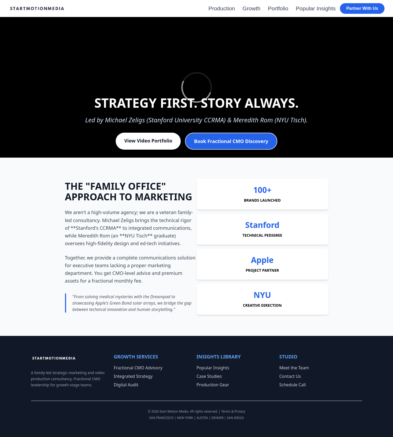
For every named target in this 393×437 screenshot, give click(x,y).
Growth (252, 8)
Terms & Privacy (233, 411)
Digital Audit (126, 385)
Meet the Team (294, 368)
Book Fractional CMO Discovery (231, 141)
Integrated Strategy (133, 376)
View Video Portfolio (148, 140)
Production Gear (213, 385)
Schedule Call (292, 385)
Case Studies (209, 376)
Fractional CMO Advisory (138, 368)
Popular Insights (316, 8)
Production (221, 8)
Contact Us (290, 376)
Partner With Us (362, 8)
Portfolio (278, 8)
